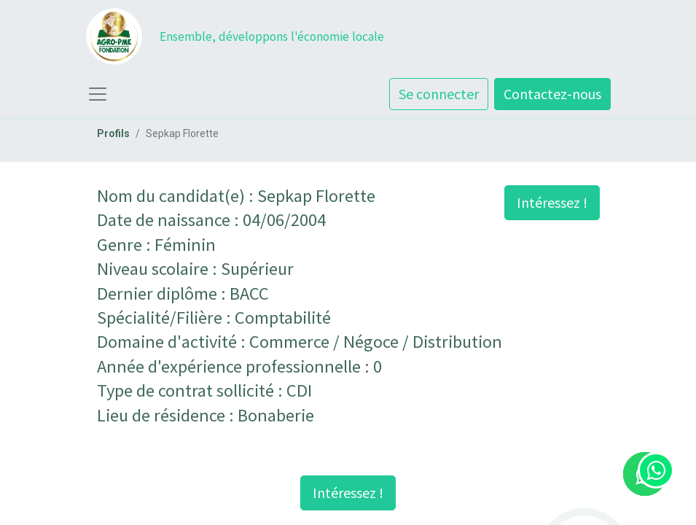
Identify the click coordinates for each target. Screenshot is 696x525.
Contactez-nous (552, 94)
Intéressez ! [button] (552, 202)
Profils (113, 133)
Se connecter (439, 94)
